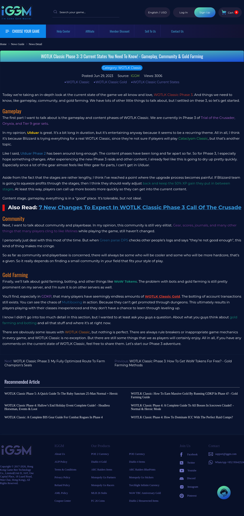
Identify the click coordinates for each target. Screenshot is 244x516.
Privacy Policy (62, 477)
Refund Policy (62, 485)
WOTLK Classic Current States (156, 82)
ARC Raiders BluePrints (142, 469)
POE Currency (137, 454)
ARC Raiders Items (101, 469)
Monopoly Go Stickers (141, 477)
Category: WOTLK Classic (122, 68)
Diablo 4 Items (137, 461)
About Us (60, 454)
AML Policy (61, 493)
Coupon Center (63, 500)
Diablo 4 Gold (99, 461)
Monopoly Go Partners (103, 477)
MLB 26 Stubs (99, 493)
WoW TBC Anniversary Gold (145, 493)
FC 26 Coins (98, 500)
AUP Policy (61, 461)
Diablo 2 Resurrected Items (144, 500)
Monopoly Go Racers (102, 485)
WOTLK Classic (77, 82)
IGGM (134, 76)
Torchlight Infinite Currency (144, 485)
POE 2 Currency (100, 454)
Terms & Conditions (66, 469)
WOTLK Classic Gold (111, 82)
